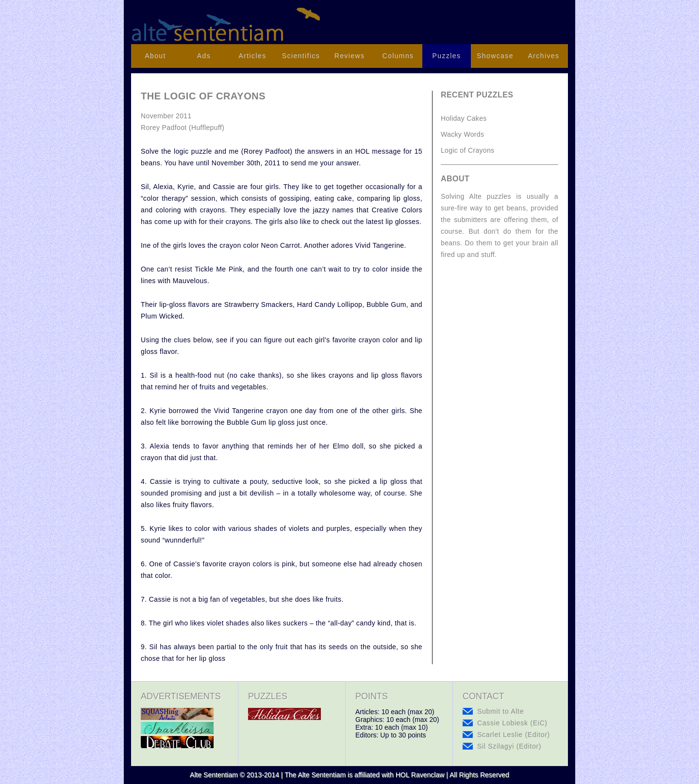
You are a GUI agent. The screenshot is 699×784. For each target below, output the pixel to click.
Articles (252, 56)
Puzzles (447, 56)
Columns (398, 56)
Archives (544, 56)
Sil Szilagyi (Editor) (509, 746)
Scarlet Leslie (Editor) (513, 734)
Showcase (495, 56)
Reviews (349, 56)
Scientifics (301, 56)
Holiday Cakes (464, 118)
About (155, 56)
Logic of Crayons (467, 150)
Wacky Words (462, 134)
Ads (204, 56)
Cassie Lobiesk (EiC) (512, 723)
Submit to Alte (500, 711)
